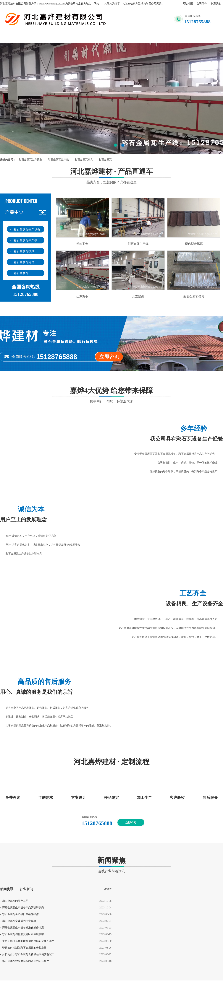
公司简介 (202, 3)
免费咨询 (12, 798)
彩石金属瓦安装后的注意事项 (19, 921)
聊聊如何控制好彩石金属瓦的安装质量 (24, 947)
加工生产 (144, 798)
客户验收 (177, 798)
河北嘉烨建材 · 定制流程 (111, 764)
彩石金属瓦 (105, 159)
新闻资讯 (154, 37)
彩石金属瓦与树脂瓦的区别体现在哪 (23, 934)
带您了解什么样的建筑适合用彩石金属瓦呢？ (28, 941)
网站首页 (17, 37)
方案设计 (78, 798)
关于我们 (51, 37)
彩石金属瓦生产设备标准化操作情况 (23, 927)
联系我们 (216, 3)
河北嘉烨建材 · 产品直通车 (111, 175)
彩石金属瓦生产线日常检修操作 (20, 914)
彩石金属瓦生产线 (58, 159)
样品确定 (111, 798)
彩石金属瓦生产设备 (30, 159)
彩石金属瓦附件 (24, 262)
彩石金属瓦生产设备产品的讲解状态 (23, 907)
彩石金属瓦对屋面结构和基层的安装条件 (25, 961)
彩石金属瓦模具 (84, 159)
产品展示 (120, 37)
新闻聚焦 (111, 864)
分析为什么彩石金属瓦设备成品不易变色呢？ (28, 954)
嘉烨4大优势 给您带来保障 (111, 395)
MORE (108, 889)
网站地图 (187, 3)
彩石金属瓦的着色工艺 (15, 901)
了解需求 (45, 798)
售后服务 (210, 798)
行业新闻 (26, 889)
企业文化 (188, 37)
